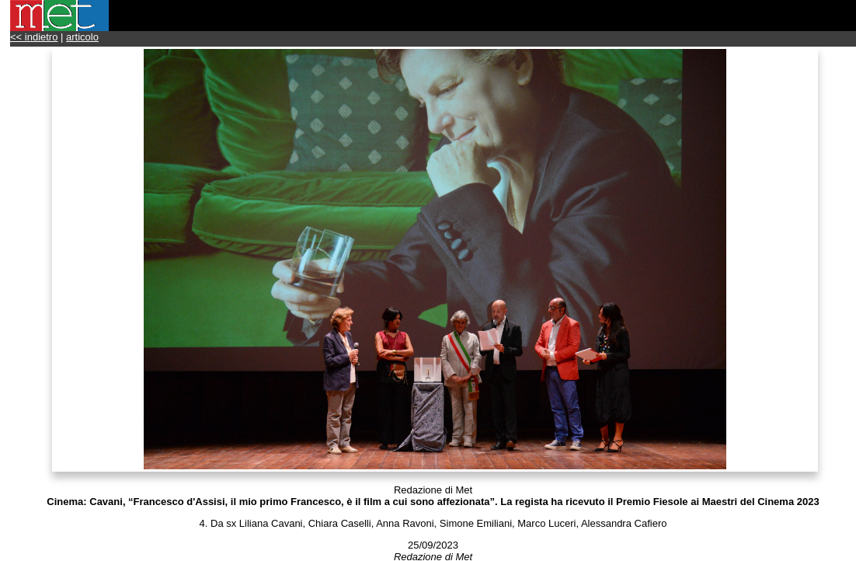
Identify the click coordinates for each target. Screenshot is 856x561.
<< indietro (33, 37)
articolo (82, 37)
